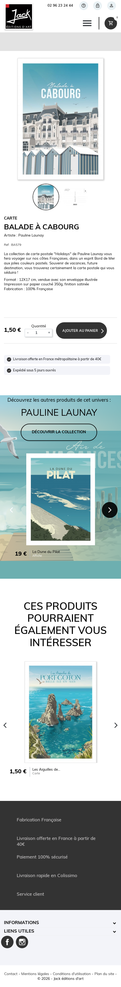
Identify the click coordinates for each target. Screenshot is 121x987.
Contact (11, 974)
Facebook (7, 942)
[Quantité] (38, 333)
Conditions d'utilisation (72, 974)
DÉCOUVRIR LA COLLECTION (59, 432)
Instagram (22, 942)
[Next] (110, 510)
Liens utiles (19, 931)
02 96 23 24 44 (60, 5)
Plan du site (104, 974)
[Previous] (11, 510)
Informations (21, 923)
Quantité (38, 326)
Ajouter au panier (80, 331)
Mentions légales (35, 974)
